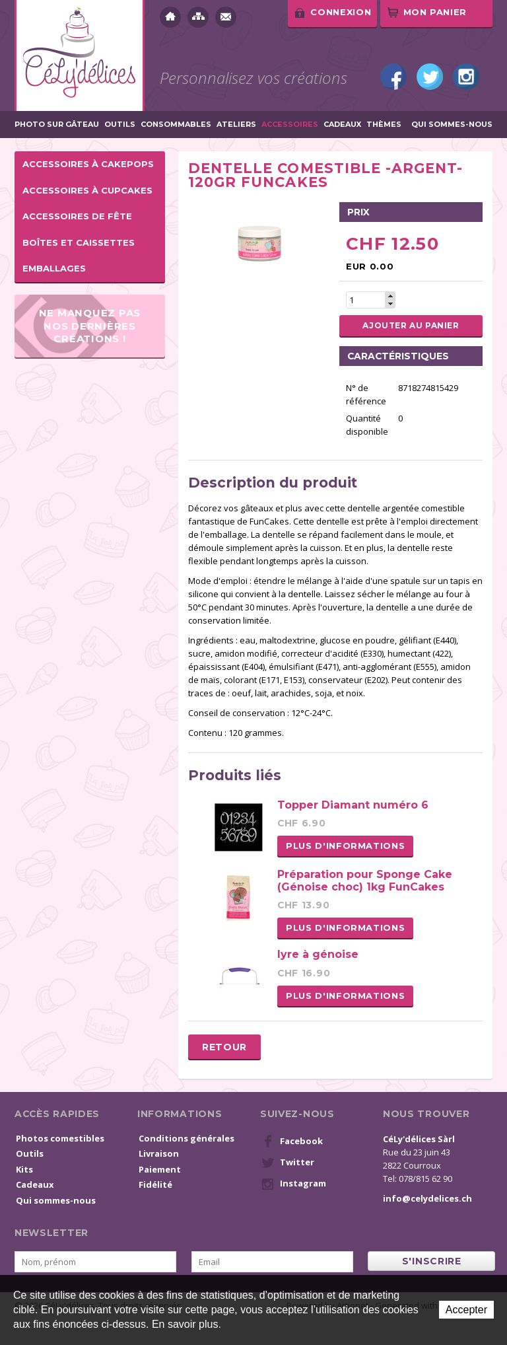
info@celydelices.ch (427, 1198)
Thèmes (383, 124)
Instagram (466, 76)
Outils (119, 124)
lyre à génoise (317, 954)
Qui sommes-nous (451, 124)
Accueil (170, 17)
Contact (225, 17)
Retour (224, 1047)
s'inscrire (431, 1261)
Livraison (159, 1153)
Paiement (160, 1169)
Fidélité (155, 1184)
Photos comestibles (60, 1138)
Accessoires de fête (77, 216)
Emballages (54, 268)
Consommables (176, 124)
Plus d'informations (345, 845)
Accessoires (289, 124)
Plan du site (198, 17)
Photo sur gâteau (57, 124)
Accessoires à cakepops (88, 164)
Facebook (393, 76)
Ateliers (236, 124)
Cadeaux (342, 124)
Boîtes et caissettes (78, 242)
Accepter (466, 1309)
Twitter (430, 76)
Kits (24, 1169)
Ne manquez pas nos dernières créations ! (90, 326)
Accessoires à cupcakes (87, 190)
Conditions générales (186, 1138)
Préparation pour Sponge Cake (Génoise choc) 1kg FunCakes (364, 880)
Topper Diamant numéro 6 (352, 805)
